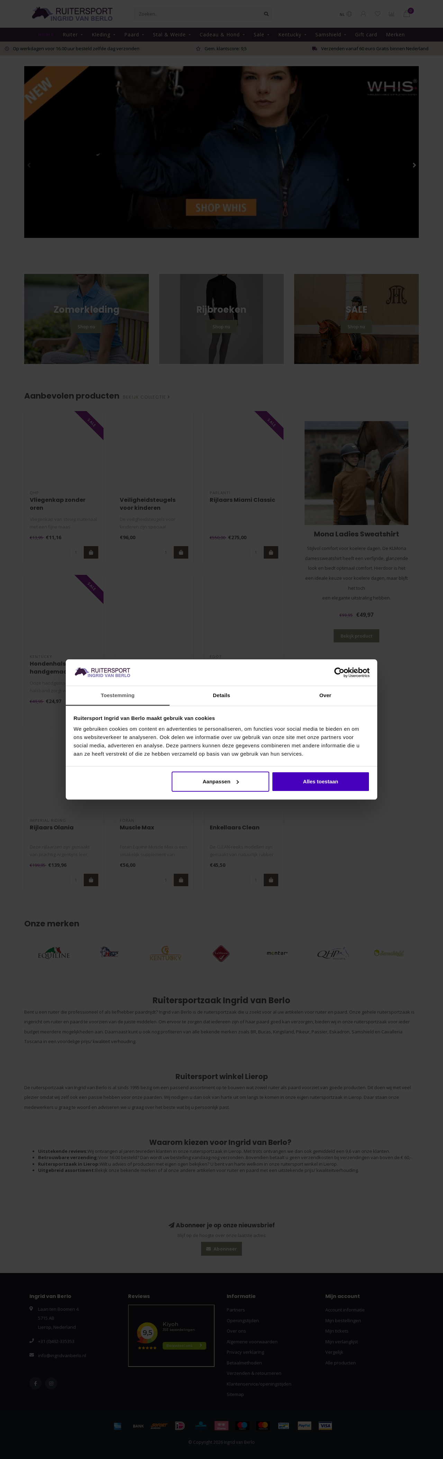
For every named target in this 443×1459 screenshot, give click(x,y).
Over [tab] (325, 695)
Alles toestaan (320, 781)
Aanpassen (221, 781)
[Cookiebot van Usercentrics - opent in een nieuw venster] (339, 672)
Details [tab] (221, 695)
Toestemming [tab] (118, 695)
